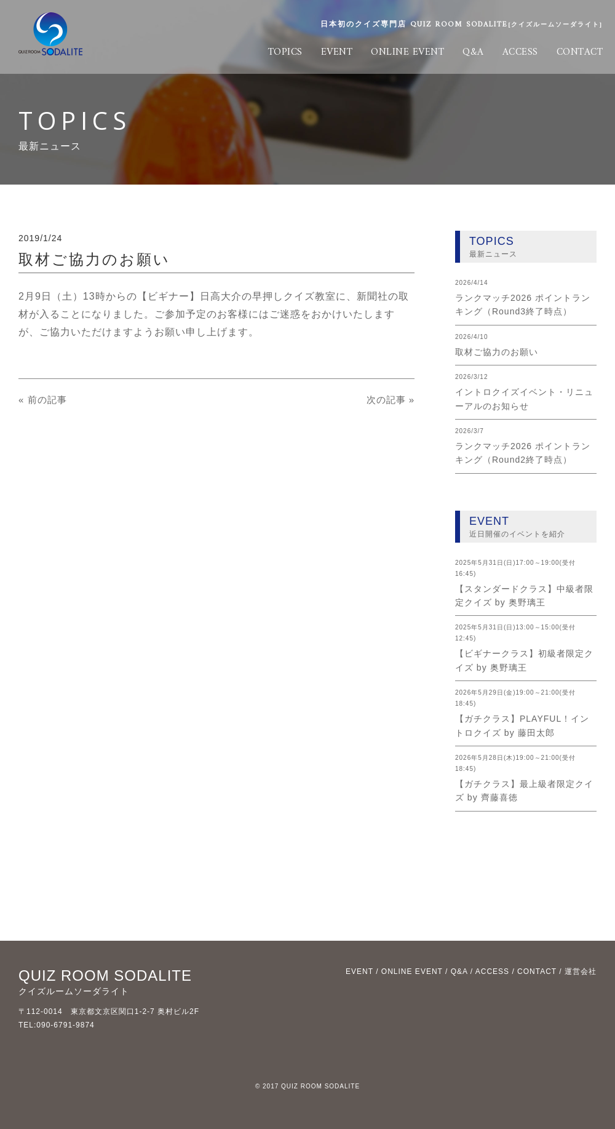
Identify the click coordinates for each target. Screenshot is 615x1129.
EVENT (337, 52)
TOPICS (285, 52)
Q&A (473, 52)
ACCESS (520, 52)
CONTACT (580, 52)
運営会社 (581, 971)
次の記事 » (389, 399)
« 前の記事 (43, 399)
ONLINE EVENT (407, 52)
